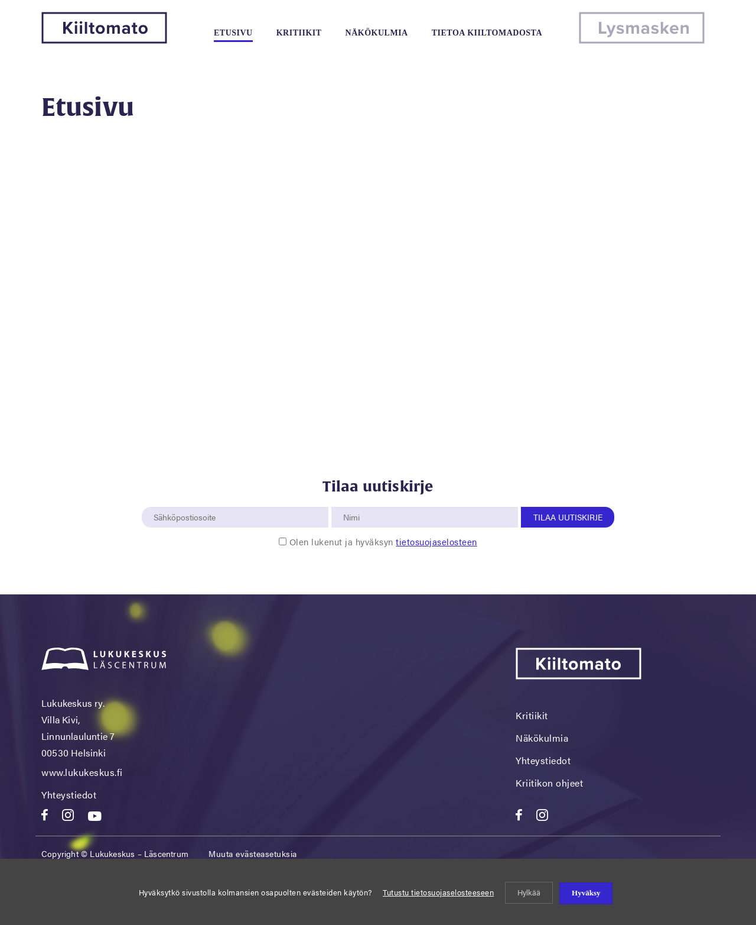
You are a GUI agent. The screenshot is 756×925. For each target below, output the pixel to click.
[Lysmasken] (642, 40)
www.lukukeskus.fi (82, 772)
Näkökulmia (377, 32)
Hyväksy (586, 892)
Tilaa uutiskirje (567, 517)
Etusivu (233, 32)
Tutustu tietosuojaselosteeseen (438, 892)
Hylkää (528, 892)
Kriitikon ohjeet (549, 783)
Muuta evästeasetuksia (252, 853)
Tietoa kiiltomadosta (487, 32)
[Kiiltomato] (104, 40)
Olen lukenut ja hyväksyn (383, 541)
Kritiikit (299, 32)
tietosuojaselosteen (436, 541)
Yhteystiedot (68, 794)
